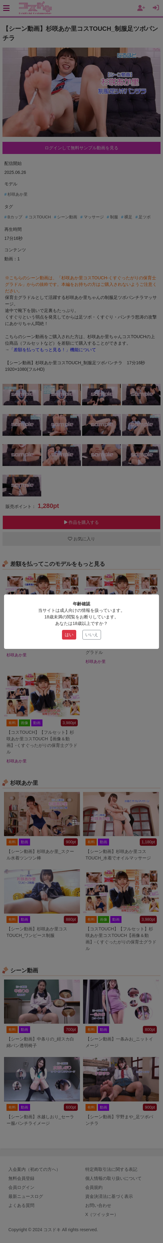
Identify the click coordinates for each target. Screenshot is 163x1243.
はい (69, 634)
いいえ (91, 634)
